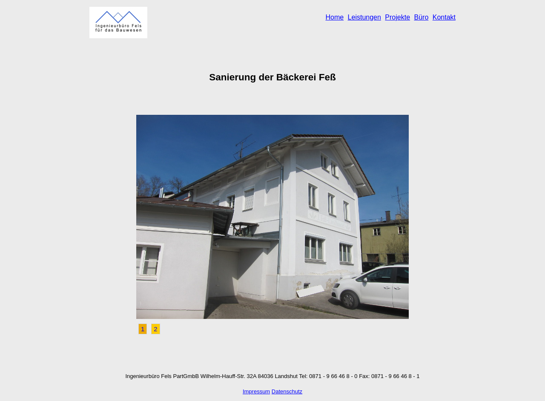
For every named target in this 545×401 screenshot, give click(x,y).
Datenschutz (287, 391)
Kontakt (444, 17)
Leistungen (364, 17)
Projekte (397, 17)
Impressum (256, 391)
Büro (421, 17)
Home (334, 17)
